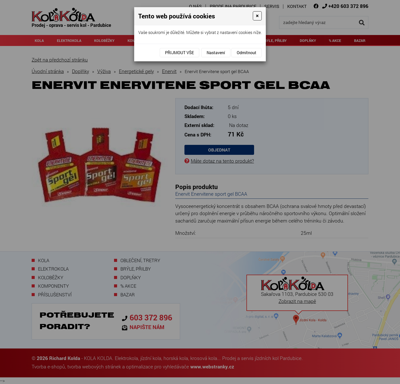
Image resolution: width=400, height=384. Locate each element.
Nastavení (216, 52)
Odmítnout (246, 52)
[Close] (257, 15)
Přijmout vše (179, 52)
